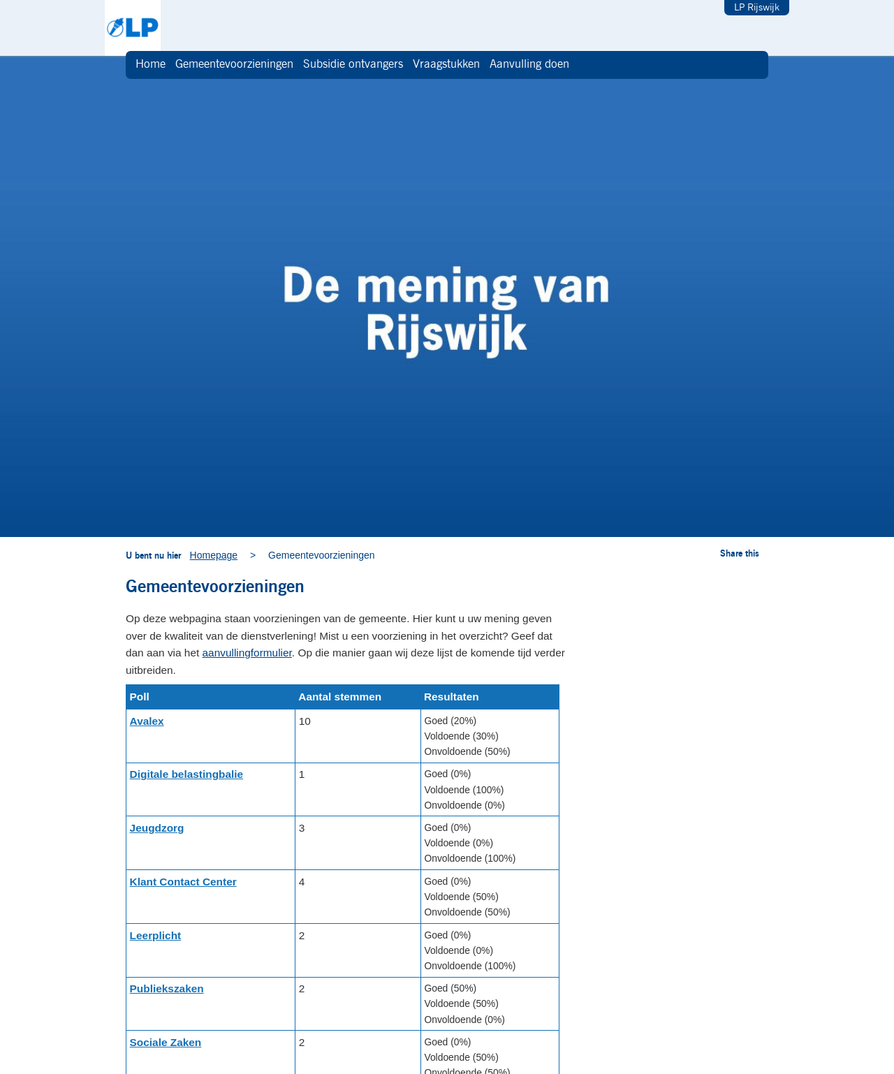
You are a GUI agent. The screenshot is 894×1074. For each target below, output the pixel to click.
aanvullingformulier (247, 653)
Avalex (147, 721)
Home (150, 65)
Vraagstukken (446, 65)
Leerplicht (156, 935)
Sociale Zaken (166, 1042)
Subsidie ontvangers (353, 65)
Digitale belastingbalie (187, 774)
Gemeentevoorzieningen (234, 65)
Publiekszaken (167, 988)
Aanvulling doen (529, 65)
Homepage (214, 555)
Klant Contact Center (183, 882)
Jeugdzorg (157, 828)
